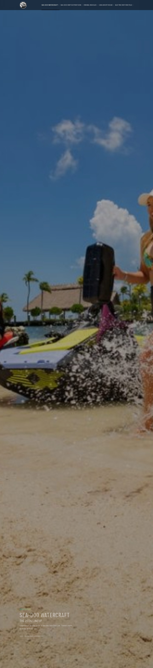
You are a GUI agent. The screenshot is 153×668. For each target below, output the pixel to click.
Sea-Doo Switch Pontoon (72, 5)
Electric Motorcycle (124, 5)
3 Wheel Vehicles (91, 5)
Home (21, 637)
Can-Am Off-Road (106, 5)
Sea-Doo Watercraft (51, 5)
